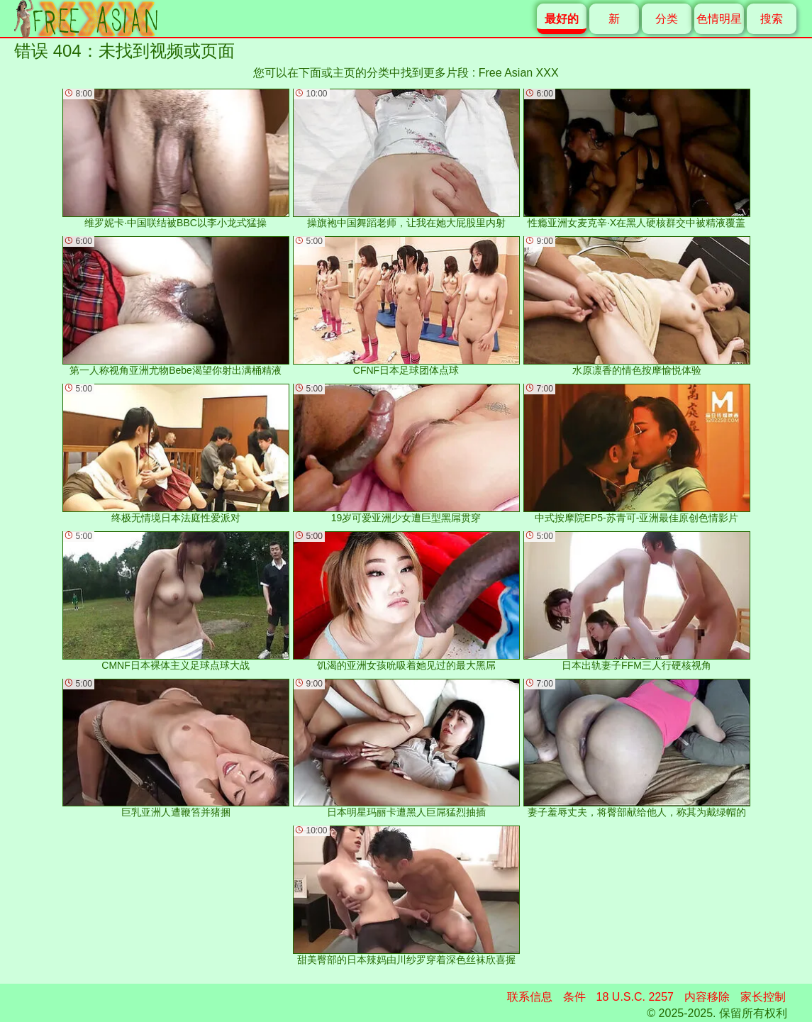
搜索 (771, 19)
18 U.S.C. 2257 (635, 997)
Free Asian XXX (519, 73)
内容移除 (707, 997)
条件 (574, 997)
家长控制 (763, 997)
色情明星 (719, 19)
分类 (666, 19)
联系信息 (529, 997)
